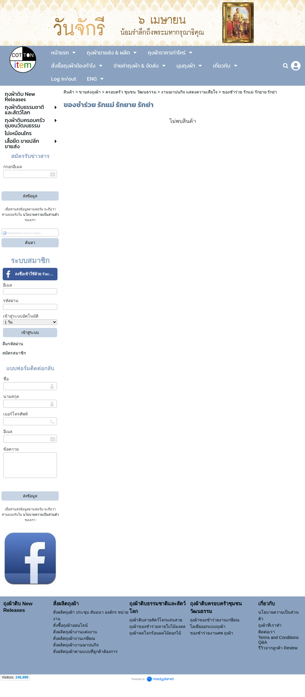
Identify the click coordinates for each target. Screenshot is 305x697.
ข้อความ (11, 449)
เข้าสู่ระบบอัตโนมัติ (20, 316)
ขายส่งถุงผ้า (90, 92)
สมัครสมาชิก (14, 353)
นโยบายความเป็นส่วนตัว (41, 214)
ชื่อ (6, 378)
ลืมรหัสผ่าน (12, 343)
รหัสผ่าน (10, 300)
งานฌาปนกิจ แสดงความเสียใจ (189, 92)
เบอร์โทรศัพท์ (15, 414)
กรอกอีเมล (12, 166)
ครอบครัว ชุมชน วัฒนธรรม (130, 92)
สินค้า (68, 92)
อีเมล (7, 285)
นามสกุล (11, 396)
